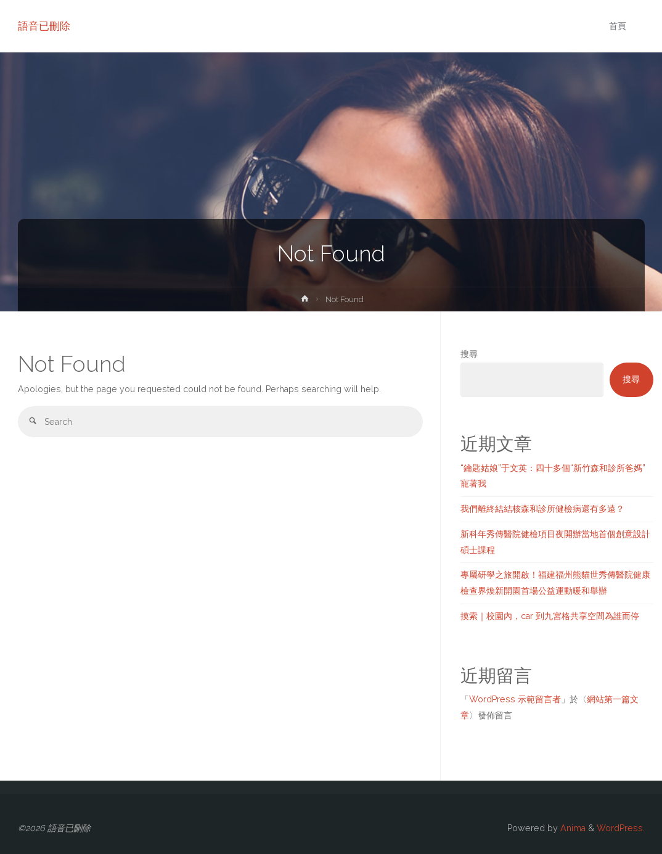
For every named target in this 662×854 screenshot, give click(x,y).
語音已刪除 (44, 26)
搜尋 (469, 354)
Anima (572, 828)
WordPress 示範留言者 (515, 699)
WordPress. (621, 828)
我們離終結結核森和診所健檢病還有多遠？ (542, 509)
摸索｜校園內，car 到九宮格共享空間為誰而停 (549, 616)
